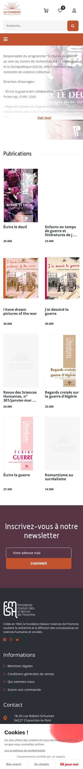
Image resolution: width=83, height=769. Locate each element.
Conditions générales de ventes (31, 674)
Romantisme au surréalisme (59, 477)
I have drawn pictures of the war (20, 312)
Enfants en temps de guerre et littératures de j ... (61, 231)
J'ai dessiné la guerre (57, 312)
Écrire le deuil (15, 227)
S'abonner (39, 563)
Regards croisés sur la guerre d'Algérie (62, 394)
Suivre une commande (24, 689)
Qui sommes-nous (21, 682)
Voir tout (44, 118)
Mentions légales (20, 666)
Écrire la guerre (16, 475)
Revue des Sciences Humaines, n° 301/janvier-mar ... (20, 396)
